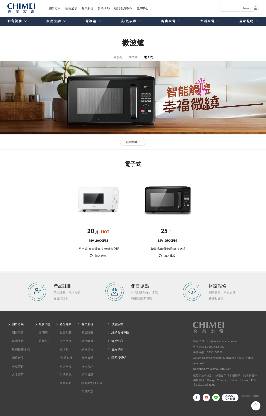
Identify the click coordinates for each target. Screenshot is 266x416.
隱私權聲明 (118, 357)
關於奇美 (55, 8)
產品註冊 (87, 332)
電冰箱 (64, 349)
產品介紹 (65, 324)
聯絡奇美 (18, 357)
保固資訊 (87, 366)
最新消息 (71, 8)
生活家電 (65, 374)
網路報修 (87, 341)
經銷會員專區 (124, 8)
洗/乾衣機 (66, 357)
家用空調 (65, 341)
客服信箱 (18, 366)
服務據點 (87, 357)
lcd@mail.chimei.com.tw (222, 341)
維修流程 (87, 349)
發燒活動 (104, 8)
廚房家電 (65, 366)
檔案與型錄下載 (91, 383)
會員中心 (143, 8)
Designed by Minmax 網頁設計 (212, 368)
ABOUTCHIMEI (230, 397)
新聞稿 (43, 332)
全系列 (117, 57)
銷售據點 (87, 374)
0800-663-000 (216, 346)
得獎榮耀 (18, 341)
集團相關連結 (21, 349)
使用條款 (117, 349)
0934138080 (215, 352)
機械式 (133, 57)
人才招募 (18, 374)
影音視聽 (65, 332)
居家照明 (65, 383)
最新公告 (45, 341)
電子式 (148, 57)
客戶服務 (88, 8)
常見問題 (87, 391)
